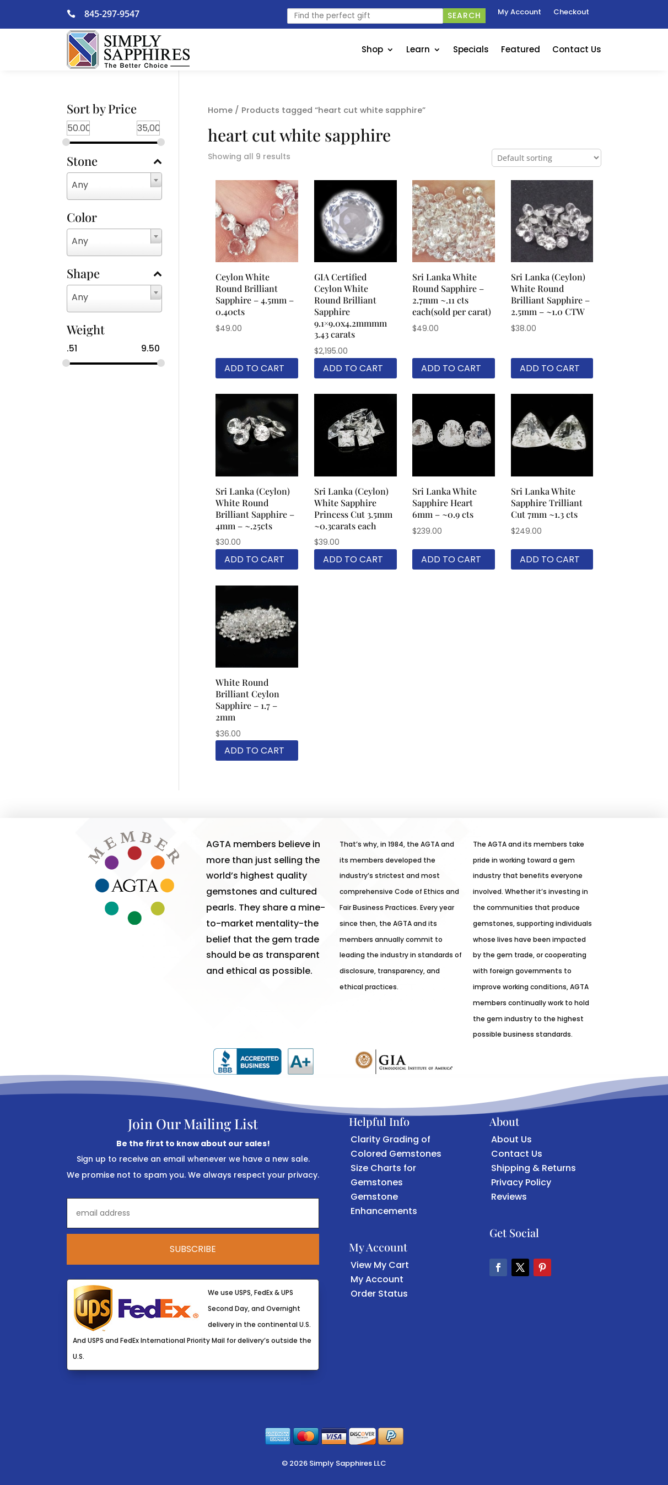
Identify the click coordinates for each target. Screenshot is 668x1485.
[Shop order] (546, 158)
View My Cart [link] (380, 1265)
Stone (114, 162)
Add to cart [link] (254, 368)
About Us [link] (511, 1139)
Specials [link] (471, 49)
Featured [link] (520, 49)
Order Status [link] (379, 1293)
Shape (114, 274)
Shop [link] (372, 49)
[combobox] (114, 186)
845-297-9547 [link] (111, 14)
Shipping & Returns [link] (533, 1168)
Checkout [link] (571, 12)
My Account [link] (519, 12)
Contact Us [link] (576, 49)
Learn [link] (418, 49)
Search (464, 15)
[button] (498, 1267)
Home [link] (220, 110)
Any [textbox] (80, 184)
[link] (75, 13)
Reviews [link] (509, 1196)
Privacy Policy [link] (521, 1182)
